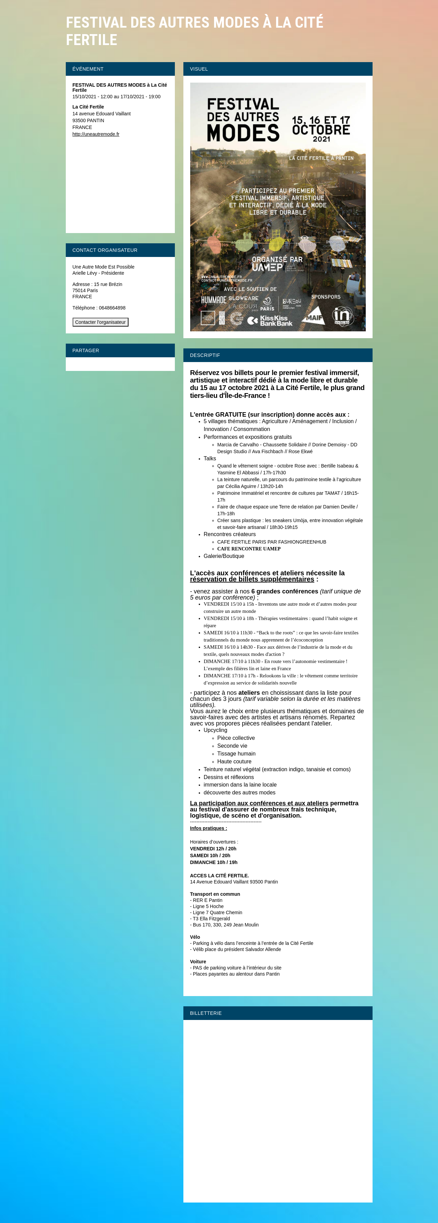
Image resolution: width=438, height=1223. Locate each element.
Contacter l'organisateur (100, 322)
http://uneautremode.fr (96, 134)
